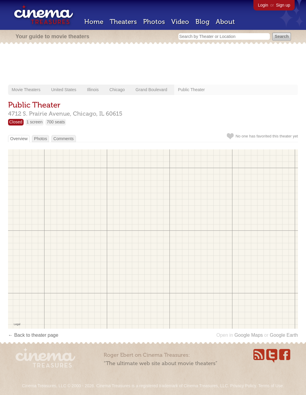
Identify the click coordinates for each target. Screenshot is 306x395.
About (225, 22)
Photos (154, 22)
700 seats (56, 122)
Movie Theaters (26, 89)
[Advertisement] (153, 64)
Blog (202, 22)
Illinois (93, 89)
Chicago (117, 89)
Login (263, 5)
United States (63, 89)
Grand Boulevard (151, 89)
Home (93, 22)
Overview (18, 138)
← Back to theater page (33, 335)
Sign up (283, 5)
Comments (63, 138)
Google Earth (284, 335)
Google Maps (248, 335)
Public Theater (191, 89)
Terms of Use (270, 385)
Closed (15, 122)
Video (180, 22)
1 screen (35, 122)
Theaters (123, 22)
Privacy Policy (243, 385)
